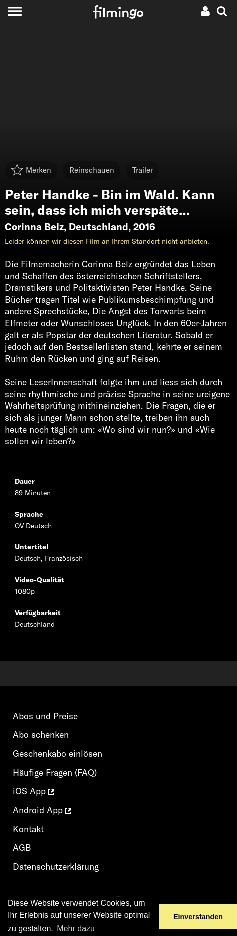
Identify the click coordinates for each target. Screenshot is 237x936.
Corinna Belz (34, 227)
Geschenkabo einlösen (57, 753)
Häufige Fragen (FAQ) (55, 772)
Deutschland (98, 227)
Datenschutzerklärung (56, 866)
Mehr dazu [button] (76, 928)
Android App (42, 810)
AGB (22, 847)
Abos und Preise (45, 716)
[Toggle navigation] (15, 11)
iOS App (33, 791)
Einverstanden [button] (198, 917)
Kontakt (28, 829)
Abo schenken (41, 734)
